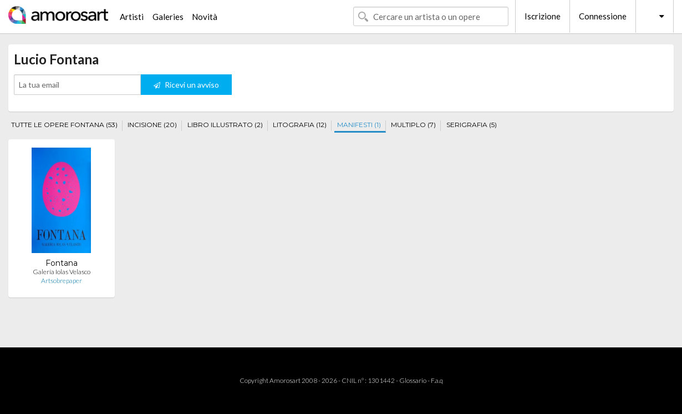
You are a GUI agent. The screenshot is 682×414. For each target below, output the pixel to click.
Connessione (603, 16)
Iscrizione (543, 16)
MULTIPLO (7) (413, 124)
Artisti (132, 17)
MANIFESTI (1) (359, 124)
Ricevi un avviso (186, 84)
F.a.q (437, 380)
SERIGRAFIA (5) (471, 124)
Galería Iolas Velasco (61, 271)
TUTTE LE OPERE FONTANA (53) (64, 124)
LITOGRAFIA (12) (300, 124)
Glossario (412, 380)
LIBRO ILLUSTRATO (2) (225, 124)
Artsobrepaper (61, 280)
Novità (204, 17)
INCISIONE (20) (152, 124)
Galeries (168, 17)
